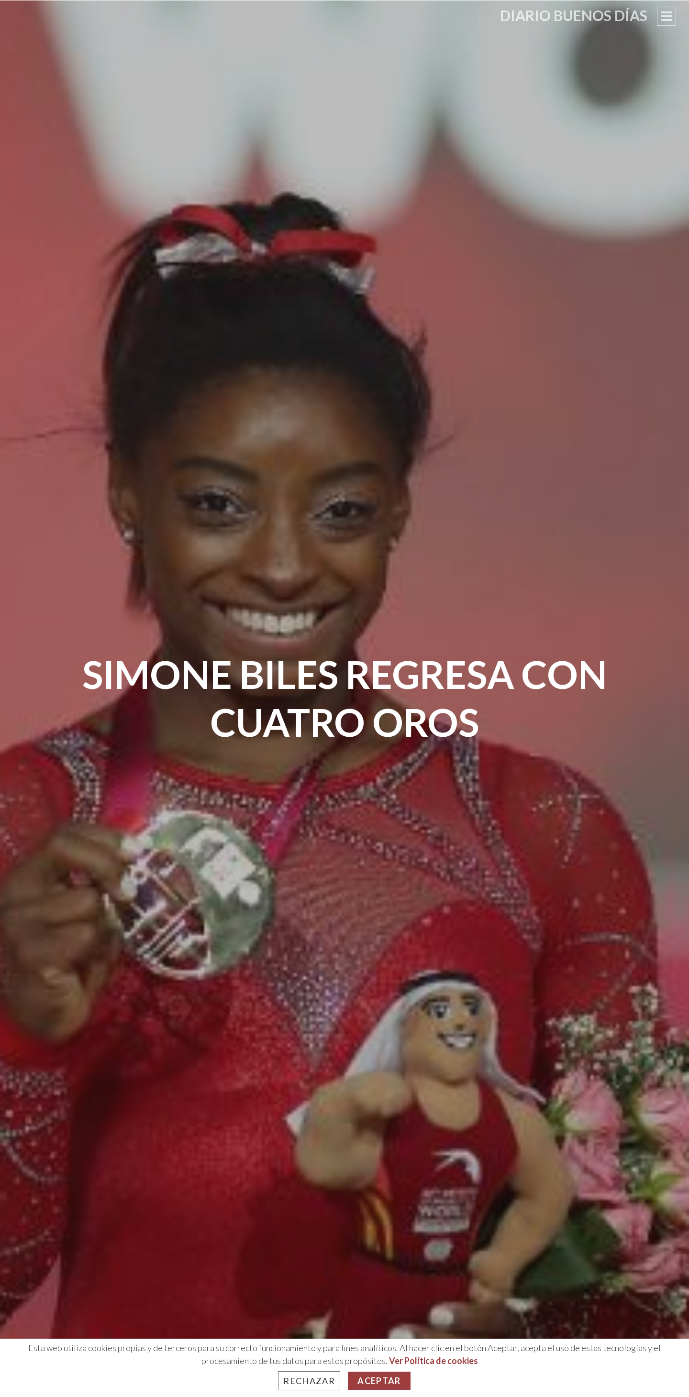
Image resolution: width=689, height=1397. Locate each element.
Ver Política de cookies (433, 1360)
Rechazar (309, 1380)
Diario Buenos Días (573, 15)
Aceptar (378, 1380)
